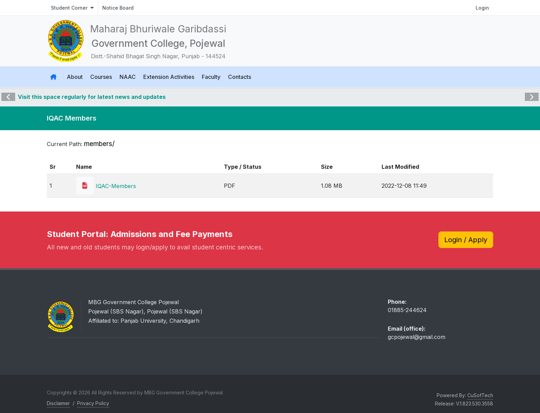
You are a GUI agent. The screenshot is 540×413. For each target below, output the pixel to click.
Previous (8, 92)
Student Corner (72, 7)
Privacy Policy (93, 403)
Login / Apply (465, 240)
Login (482, 8)
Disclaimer (58, 403)
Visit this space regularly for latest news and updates (92, 96)
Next (531, 92)
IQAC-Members (106, 186)
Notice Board (118, 8)
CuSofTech (480, 395)
